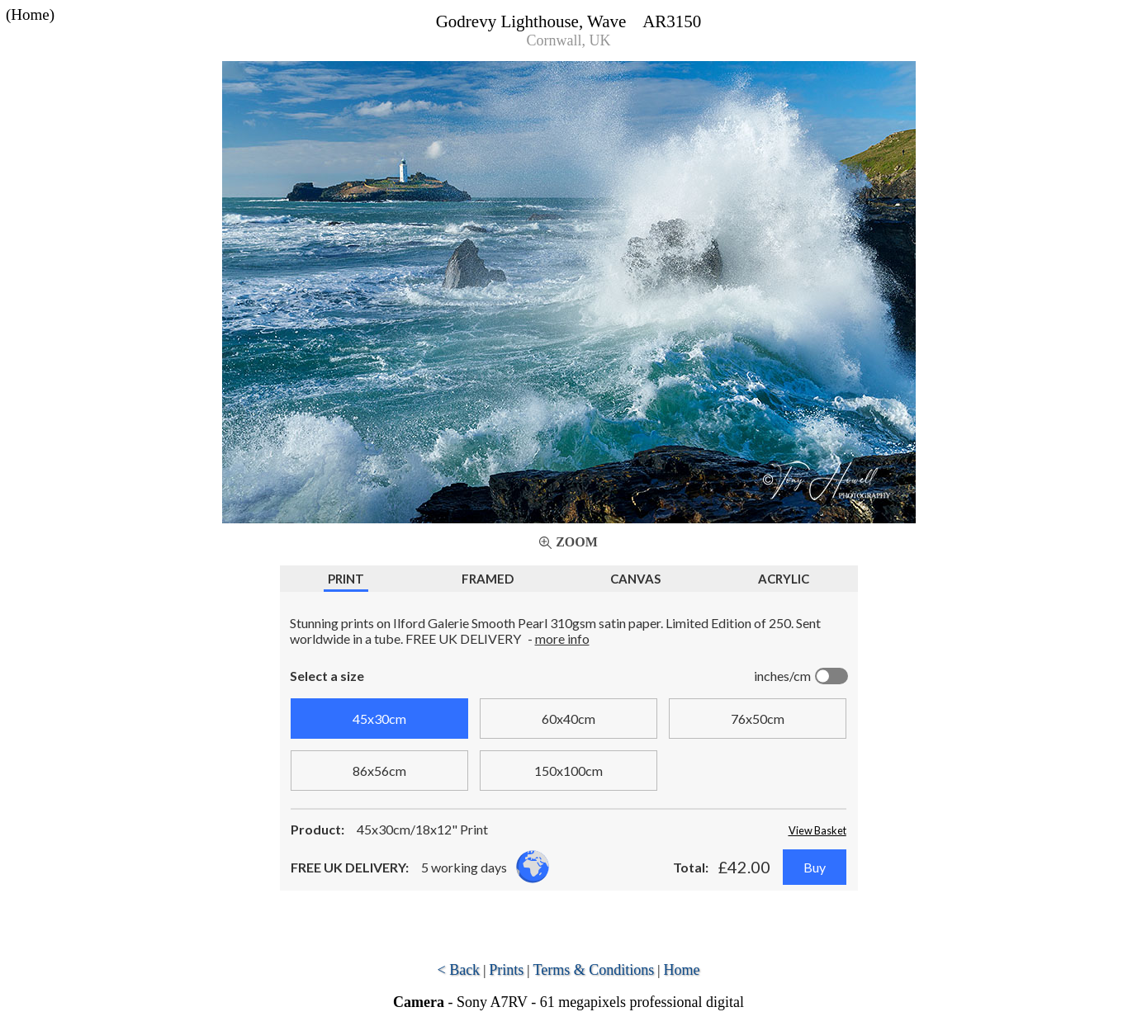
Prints (506, 970)
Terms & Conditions (594, 970)
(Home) (30, 14)
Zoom (577, 542)
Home (682, 970)
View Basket (817, 830)
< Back (458, 970)
